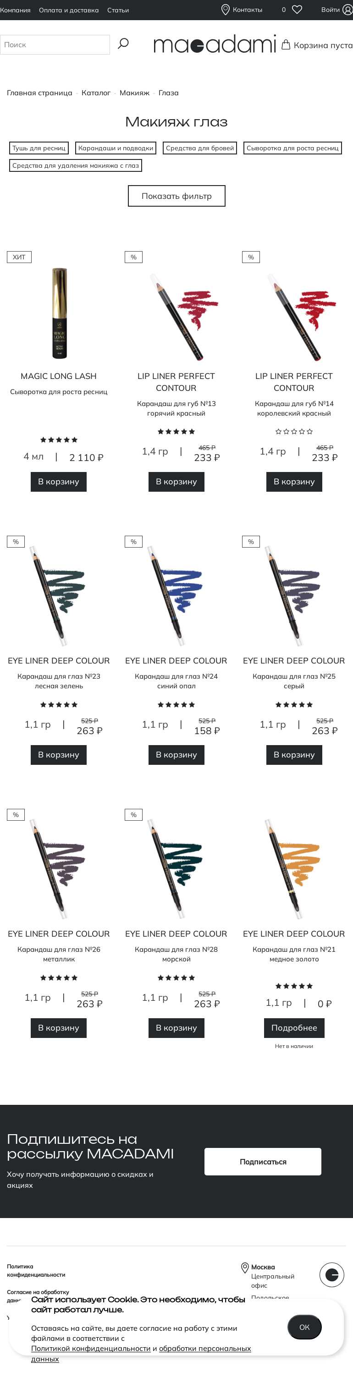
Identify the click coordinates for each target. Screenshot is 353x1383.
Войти (331, 9)
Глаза (169, 92)
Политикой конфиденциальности (91, 1348)
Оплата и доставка (69, 10)
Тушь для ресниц (39, 148)
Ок (305, 1327)
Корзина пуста (320, 44)
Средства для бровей (200, 148)
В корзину (58, 481)
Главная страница (39, 92)
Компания (15, 10)
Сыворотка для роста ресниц (293, 148)
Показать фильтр (177, 196)
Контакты (247, 9)
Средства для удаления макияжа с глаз (75, 165)
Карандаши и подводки (115, 148)
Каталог (96, 92)
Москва (263, 1267)
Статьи (118, 10)
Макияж (134, 92)
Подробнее (294, 1027)
